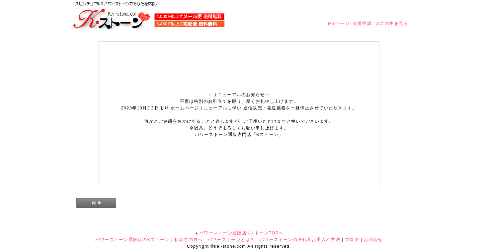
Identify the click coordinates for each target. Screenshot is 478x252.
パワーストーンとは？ (231, 239)
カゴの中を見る (391, 23)
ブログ (352, 239)
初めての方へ (188, 239)
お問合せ (373, 239)
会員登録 (362, 23)
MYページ (339, 23)
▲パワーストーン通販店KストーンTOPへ (239, 232)
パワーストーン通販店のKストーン (132, 239)
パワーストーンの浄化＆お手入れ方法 (300, 239)
